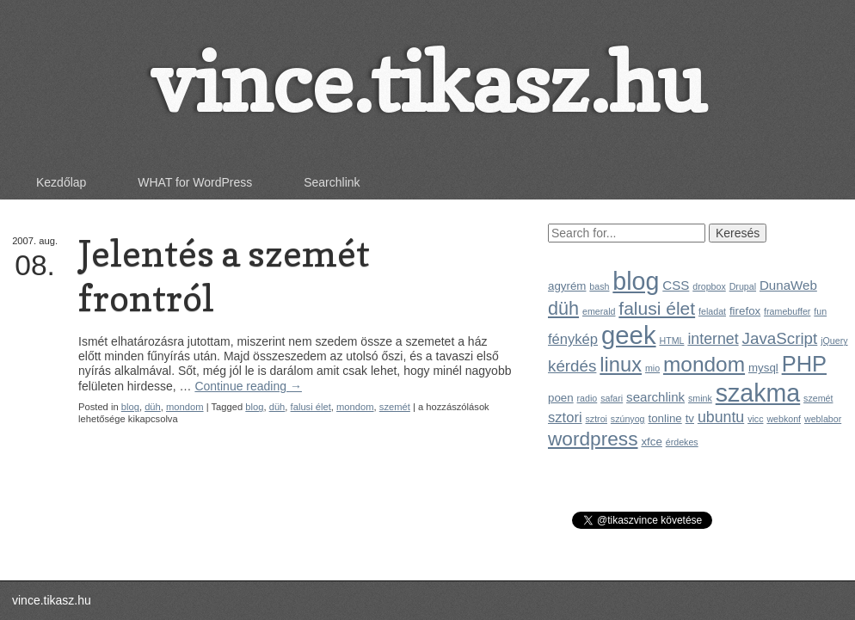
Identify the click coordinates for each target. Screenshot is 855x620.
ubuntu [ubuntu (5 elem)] (721, 417)
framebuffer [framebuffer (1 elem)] (787, 311)
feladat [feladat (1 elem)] (712, 311)
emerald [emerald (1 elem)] (599, 311)
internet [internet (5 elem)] (712, 338)
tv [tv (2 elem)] (690, 418)
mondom (185, 407)
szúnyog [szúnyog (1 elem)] (628, 419)
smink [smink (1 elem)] (700, 398)
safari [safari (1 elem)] (611, 398)
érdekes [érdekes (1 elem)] (682, 442)
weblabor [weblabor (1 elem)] (822, 419)
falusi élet (311, 407)
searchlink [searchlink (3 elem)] (655, 397)
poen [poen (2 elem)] (561, 397)
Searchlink (332, 182)
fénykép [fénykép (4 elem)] (573, 339)
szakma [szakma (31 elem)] (758, 393)
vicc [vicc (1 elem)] (755, 419)
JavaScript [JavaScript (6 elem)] (780, 338)
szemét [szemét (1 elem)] (818, 398)
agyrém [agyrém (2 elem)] (567, 285)
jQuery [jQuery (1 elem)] (834, 340)
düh (153, 407)
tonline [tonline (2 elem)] (664, 418)
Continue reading (248, 386)
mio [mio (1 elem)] (652, 368)
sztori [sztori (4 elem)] (565, 417)
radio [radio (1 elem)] (587, 398)
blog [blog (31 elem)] (635, 281)
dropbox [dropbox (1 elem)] (709, 286)
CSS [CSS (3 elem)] (675, 285)
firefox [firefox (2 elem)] (744, 310)
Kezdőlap (61, 182)
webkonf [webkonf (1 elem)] (783, 419)
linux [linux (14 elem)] (621, 364)
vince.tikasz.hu (427, 82)
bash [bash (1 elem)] (599, 286)
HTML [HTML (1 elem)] (671, 340)
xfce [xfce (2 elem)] (651, 441)
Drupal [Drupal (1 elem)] (742, 286)
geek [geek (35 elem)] (628, 335)
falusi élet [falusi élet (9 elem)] (656, 308)
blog (130, 407)
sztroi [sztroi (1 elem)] (596, 419)
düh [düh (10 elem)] (563, 308)
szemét (394, 407)
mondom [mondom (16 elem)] (704, 364)
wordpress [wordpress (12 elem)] (593, 438)
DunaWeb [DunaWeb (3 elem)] (788, 285)
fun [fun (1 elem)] (820, 311)
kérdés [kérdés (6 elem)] (572, 366)
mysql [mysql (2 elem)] (763, 367)
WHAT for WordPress (195, 182)
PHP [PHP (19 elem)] (804, 364)
